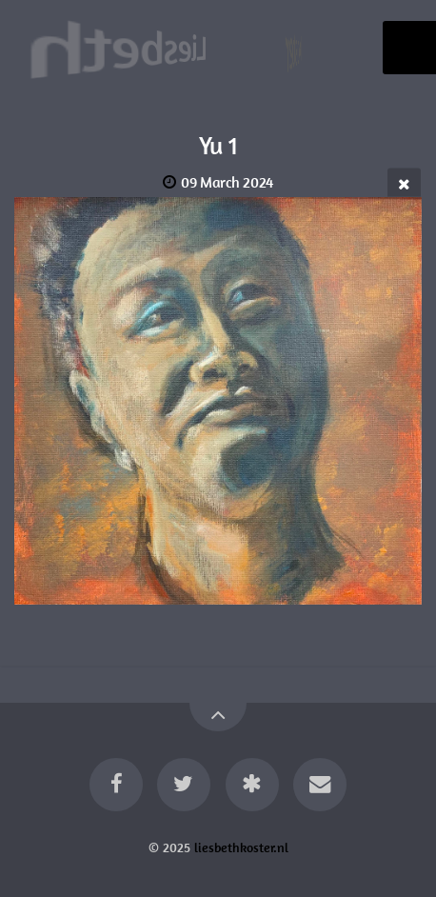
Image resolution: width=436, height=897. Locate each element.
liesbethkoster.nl (241, 847)
